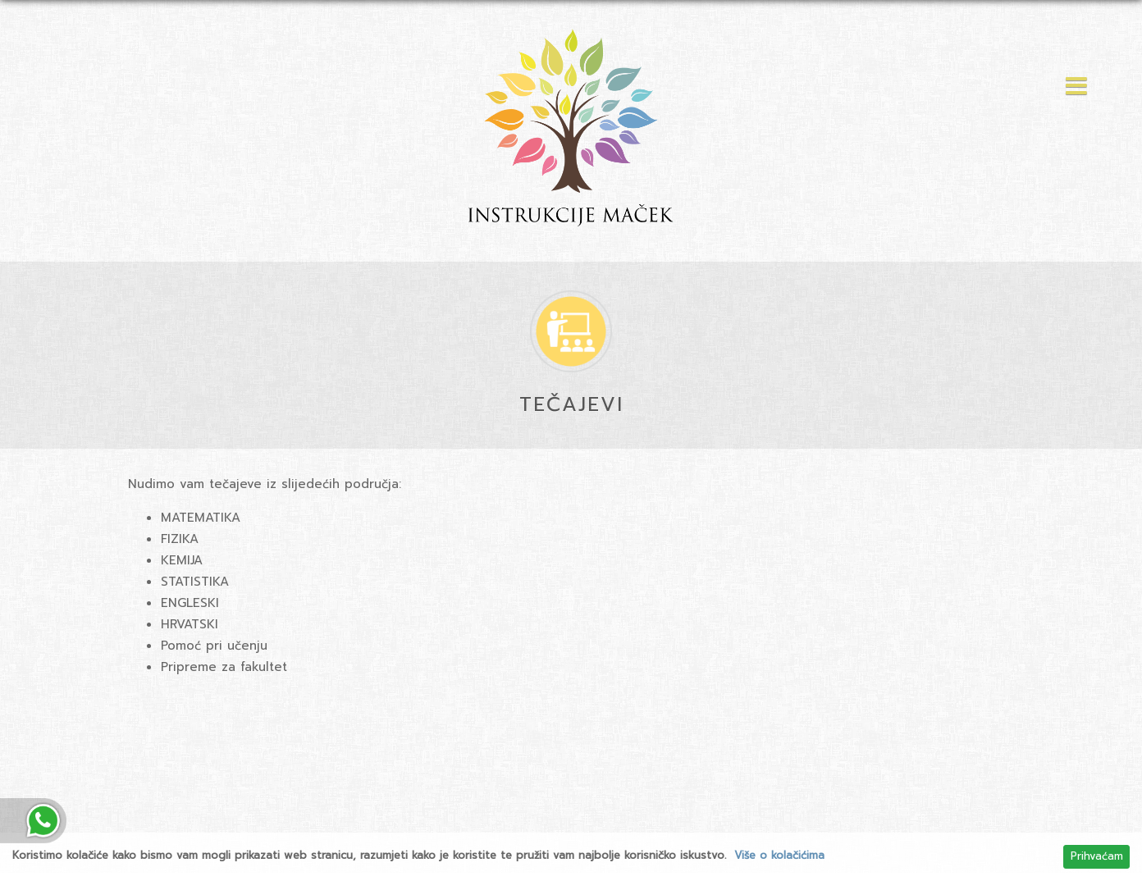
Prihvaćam (1097, 856)
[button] (1072, 87)
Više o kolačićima (779, 855)
